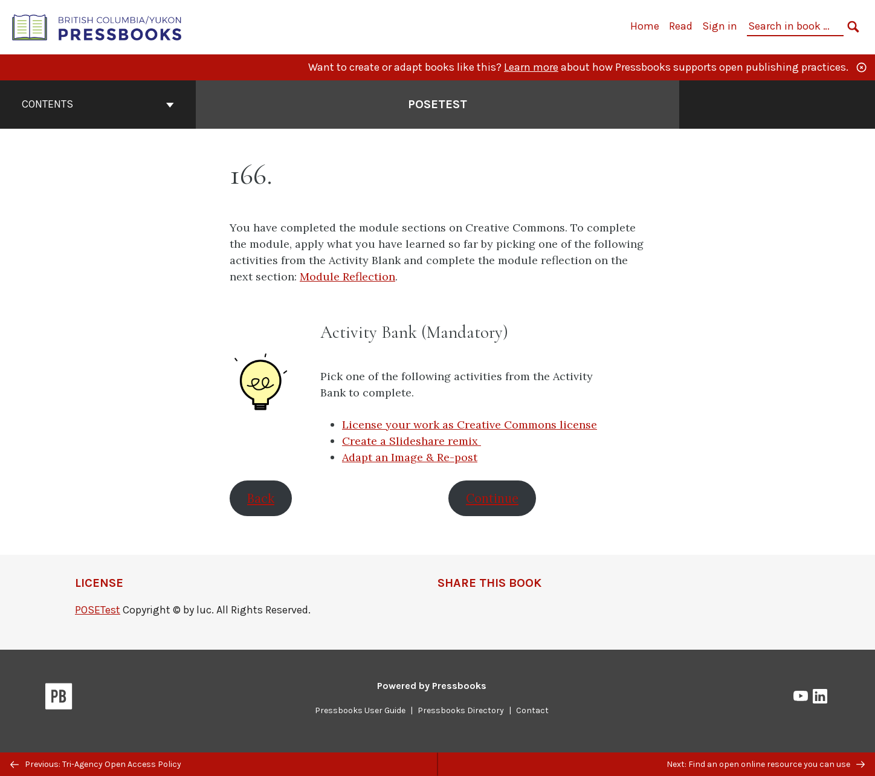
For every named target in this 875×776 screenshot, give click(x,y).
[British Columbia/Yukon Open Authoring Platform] (97, 26)
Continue (492, 498)
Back (260, 498)
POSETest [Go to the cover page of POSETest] (437, 104)
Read (681, 26)
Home (644, 26)
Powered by (431, 685)
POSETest (97, 609)
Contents (98, 104)
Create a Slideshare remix (411, 441)
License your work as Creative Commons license (469, 425)
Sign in (719, 26)
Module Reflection (347, 276)
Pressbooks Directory (461, 710)
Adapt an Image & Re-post (409, 457)
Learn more (531, 67)
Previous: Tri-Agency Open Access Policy (95, 764)
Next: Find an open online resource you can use (766, 764)
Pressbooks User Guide (360, 710)
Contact (532, 710)
